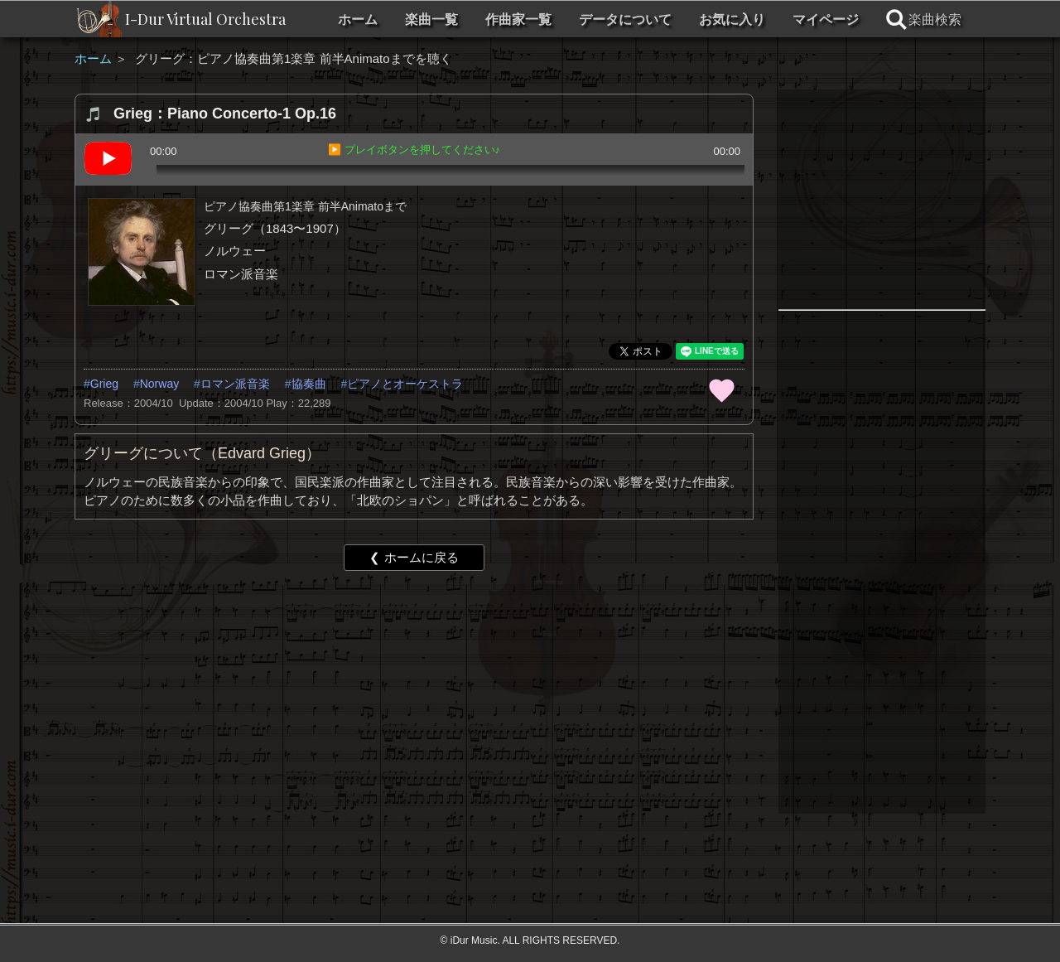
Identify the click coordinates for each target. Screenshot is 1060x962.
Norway (159, 383)
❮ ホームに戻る (413, 557)
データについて (625, 19)
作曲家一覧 (518, 19)
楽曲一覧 (431, 19)
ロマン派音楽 (235, 383)
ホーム (358, 19)
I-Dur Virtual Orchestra (205, 19)
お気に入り (732, 19)
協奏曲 (309, 383)
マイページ (826, 19)
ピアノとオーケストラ (405, 383)
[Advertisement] (414, 712)
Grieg (104, 383)
